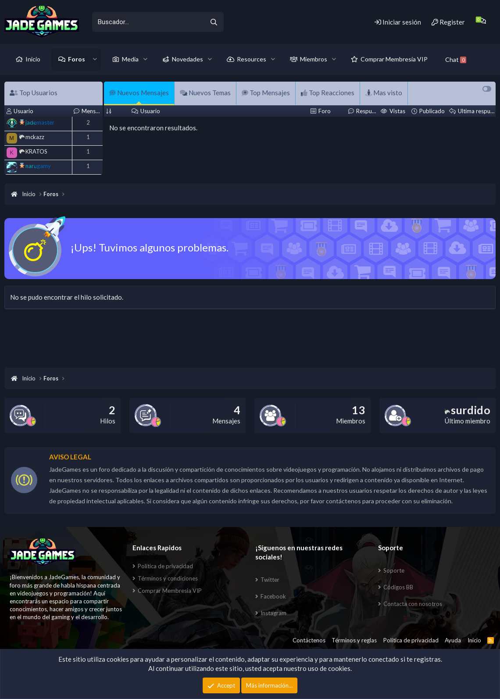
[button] (95, 59)
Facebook (273, 596)
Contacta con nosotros (412, 603)
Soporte (393, 570)
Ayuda (453, 640)
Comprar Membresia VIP (170, 590)
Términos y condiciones (168, 578)
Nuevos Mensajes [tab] (139, 93)
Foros (76, 59)
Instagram (273, 613)
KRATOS (33, 151)
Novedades (187, 59)
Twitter (270, 579)
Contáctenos (309, 640)
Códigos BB (398, 587)
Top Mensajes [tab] (266, 93)
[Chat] (482, 21)
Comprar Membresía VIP (394, 59)
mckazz (31, 136)
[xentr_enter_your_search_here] (148, 22)
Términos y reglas (354, 640)
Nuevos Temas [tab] (205, 93)
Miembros (313, 59)
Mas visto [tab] (383, 93)
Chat (455, 59)
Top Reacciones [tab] (327, 93)
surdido (467, 409)
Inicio (32, 59)
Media (130, 59)
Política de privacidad (165, 566)
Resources (251, 59)
